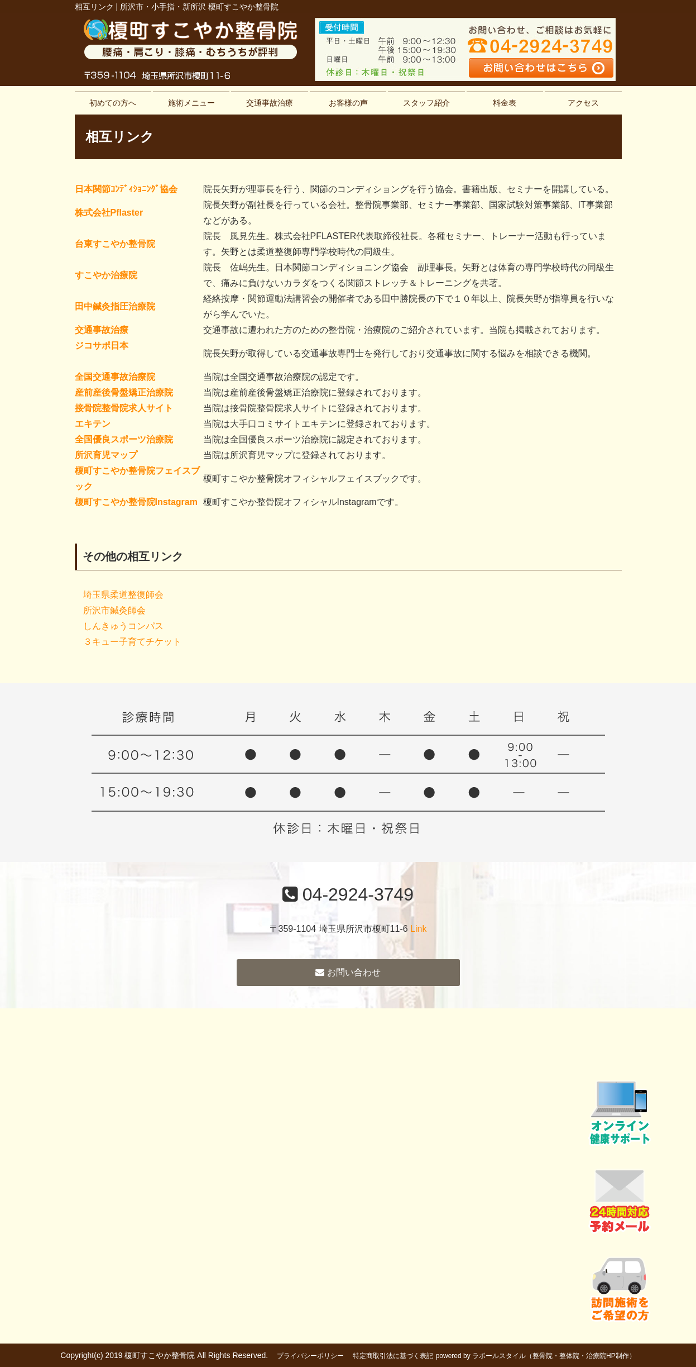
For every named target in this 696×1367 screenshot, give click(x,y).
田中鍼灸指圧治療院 (115, 306)
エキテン (93, 423)
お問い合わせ (347, 972)
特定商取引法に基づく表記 (393, 1356)
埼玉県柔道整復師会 (123, 594)
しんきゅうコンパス (123, 626)
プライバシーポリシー (310, 1356)
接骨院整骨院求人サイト (124, 408)
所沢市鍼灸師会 (114, 610)
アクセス (583, 102)
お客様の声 (348, 102)
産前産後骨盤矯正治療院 (124, 392)
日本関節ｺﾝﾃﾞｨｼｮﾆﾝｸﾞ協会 (126, 189)
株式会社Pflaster (109, 212)
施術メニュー (191, 102)
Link (418, 928)
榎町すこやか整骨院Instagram (136, 502)
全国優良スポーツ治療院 (124, 439)
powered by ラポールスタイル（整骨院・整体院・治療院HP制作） (536, 1356)
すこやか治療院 (106, 275)
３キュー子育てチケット (132, 641)
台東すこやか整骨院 (115, 244)
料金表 (504, 102)
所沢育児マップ (106, 455)
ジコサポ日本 (101, 345)
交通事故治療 (269, 102)
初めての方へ (112, 102)
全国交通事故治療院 (115, 377)
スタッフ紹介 (426, 102)
